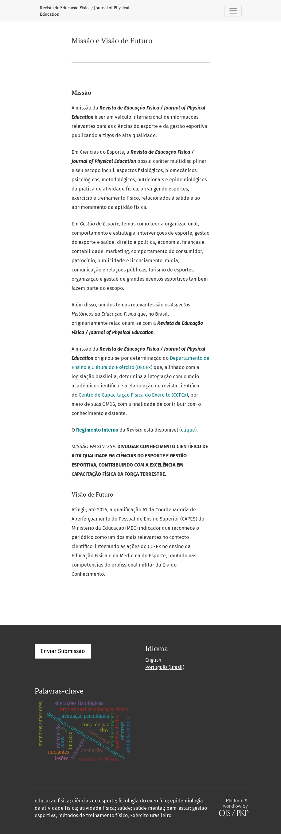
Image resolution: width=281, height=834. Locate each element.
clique (188, 430)
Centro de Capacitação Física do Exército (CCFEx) (133, 395)
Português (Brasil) (164, 667)
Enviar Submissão (63, 651)
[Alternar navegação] (233, 11)
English (153, 660)
